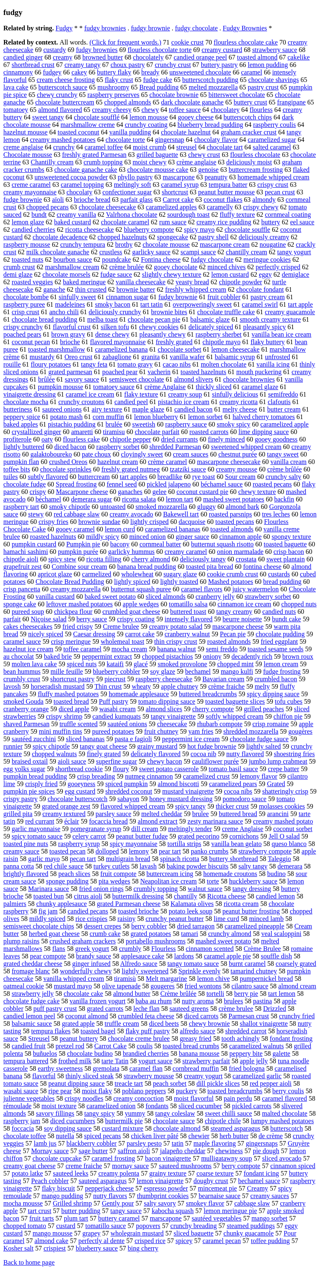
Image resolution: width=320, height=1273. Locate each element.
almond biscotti (178, 783)
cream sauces (190, 454)
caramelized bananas (172, 529)
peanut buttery (79, 1038)
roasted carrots (209, 431)
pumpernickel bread (266, 978)
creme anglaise (23, 147)
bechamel (197, 671)
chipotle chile (223, 1120)
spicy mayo (199, 229)
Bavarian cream (223, 678)
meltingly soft (132, 184)
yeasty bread (192, 281)
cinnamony (18, 72)
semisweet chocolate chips (38, 926)
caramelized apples (171, 207)
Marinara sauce (48, 888)
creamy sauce (21, 851)
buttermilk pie (123, 1120)
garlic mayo (44, 858)
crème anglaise (196, 162)
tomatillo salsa (188, 604)
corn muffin (108, 416)
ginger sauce (192, 536)
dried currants (179, 439)
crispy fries (53, 521)
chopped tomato (24, 1225)
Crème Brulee (262, 948)
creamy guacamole (290, 311)
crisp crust (25, 311)
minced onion (147, 536)
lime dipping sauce (263, 431)
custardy (54, 49)
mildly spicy (103, 536)
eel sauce (302, 222)
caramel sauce (22, 641)
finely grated (103, 753)
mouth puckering (259, 371)
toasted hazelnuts (203, 371)
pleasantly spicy (264, 326)
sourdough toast (188, 214)
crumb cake (105, 933)
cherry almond (150, 559)
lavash (148, 866)
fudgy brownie (150, 28)
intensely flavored (188, 619)
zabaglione (116, 356)
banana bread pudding (146, 566)
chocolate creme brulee (139, 1038)
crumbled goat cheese (131, 611)
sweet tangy (48, 117)
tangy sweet (283, 454)
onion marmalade (240, 551)
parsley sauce (113, 813)
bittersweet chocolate (236, 94)
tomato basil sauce (233, 768)
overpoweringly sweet (202, 304)
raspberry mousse (26, 244)
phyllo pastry (135, 177)
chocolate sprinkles (65, 469)
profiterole (17, 439)
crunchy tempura (82, 244)
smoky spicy (233, 424)
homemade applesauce (139, 693)
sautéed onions (127, 723)
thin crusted (90, 289)
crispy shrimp (64, 716)
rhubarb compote (219, 723)
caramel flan (146, 1068)
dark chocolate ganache (192, 102)
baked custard (72, 222)
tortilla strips (184, 843)
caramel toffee (104, 147)
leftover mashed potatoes (79, 604)
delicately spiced (210, 326)
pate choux (96, 454)
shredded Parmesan (175, 446)
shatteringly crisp (285, 791)
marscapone (165, 1218)
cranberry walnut (187, 634)
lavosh (12, 686)
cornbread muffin (195, 1068)
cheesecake (172, 723)
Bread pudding (159, 87)
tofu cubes (288, 701)
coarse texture (214, 1173)
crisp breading (96, 776)
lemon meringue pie (230, 1210)
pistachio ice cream (184, 401)
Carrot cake (178, 199)
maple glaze (148, 409)
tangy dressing (251, 888)
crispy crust (273, 184)
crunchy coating (146, 124)
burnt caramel (247, 963)
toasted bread (71, 701)
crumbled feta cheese (146, 1016)
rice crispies (91, 918)
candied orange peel (200, 57)
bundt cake (286, 619)
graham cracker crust (249, 132)
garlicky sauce (151, 252)
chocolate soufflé (96, 117)
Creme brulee (121, 626)
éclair (71, 821)
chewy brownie (209, 1023)
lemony (139, 851)
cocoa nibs (238, 791)
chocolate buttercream (64, 102)
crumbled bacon (275, 678)
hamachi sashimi (25, 551)
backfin (284, 499)
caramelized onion (111, 1105)
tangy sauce (126, 1210)
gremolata (106, 1068)
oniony (212, 656)
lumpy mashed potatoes (282, 1120)
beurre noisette (242, 619)
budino (276, 873)
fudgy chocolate (196, 28)
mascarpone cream (224, 244)
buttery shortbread (233, 858)
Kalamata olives (192, 903)
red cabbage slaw (77, 514)
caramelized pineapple (254, 926)
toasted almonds (232, 529)
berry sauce (92, 619)
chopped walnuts (54, 753)
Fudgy (63, 28)
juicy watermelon (255, 589)
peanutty (216, 177)
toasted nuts (27, 259)
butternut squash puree (141, 589)
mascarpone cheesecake (228, 461)
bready (150, 72)
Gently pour (118, 1203)
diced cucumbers (72, 1120)
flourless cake (81, 439)
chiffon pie (287, 716)
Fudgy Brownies (245, 28)
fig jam (48, 911)
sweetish (143, 424)
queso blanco (289, 843)
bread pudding (282, 581)
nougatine (273, 244)
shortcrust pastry (72, 678)
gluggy (206, 506)
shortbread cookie (78, 768)
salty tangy (253, 866)
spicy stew (62, 559)
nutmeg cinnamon (149, 776)
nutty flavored (245, 753)
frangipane (291, 102)
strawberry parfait (206, 1061)
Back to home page (29, 1262)
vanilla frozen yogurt (97, 1001)
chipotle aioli (20, 559)
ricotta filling (103, 559)
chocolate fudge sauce (259, 738)
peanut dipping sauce (76, 1083)
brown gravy (68, 334)
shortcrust (175, 192)
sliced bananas (85, 738)
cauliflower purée (215, 761)
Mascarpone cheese (82, 491)
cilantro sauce (249, 986)
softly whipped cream (235, 716)
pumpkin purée (78, 551)
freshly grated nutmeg (130, 469)
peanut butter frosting (251, 911)
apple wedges (141, 604)
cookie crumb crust (232, 574)
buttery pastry (219, 64)
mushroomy (113, 87)
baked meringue (84, 281)
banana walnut (176, 649)
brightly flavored (25, 873)
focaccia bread (108, 821)
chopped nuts (299, 604)
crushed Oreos (68, 461)
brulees (233, 1001)
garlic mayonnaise (36, 828)
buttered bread (238, 813)
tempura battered (25, 1061)
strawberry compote (265, 851)
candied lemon (275, 896)
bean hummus (21, 671)
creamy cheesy (112, 109)
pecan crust (280, 192)
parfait (12, 619)
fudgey (52, 72)
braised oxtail (30, 761)
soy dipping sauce (68, 1128)
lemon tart (179, 499)
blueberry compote (149, 229)
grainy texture (167, 1173)
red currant (39, 821)
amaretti (82, 431)
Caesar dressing (94, 634)
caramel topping (82, 184)
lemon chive (213, 978)
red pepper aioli (270, 1083)
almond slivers (193, 379)
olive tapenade (121, 986)
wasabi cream (117, 708)
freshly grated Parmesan (94, 154)
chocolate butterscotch (78, 798)
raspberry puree (24, 304)
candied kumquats (116, 716)
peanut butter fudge (142, 836)
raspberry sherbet (218, 334)
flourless (261, 109)
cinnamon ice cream (244, 604)
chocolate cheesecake (107, 207)
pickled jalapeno (168, 484)
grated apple (78, 1023)
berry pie (246, 993)
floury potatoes (51, 364)
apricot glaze (55, 574)
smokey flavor (205, 1203)
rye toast (203, 476)
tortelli (215, 993)
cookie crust (187, 42)
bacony (119, 544)
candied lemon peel (29, 1016)
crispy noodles (84, 1098)
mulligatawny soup (226, 1158)
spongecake (172, 237)
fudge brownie (22, 199)
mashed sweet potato (223, 941)
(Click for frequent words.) (125, 42)
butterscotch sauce (63, 87)
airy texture (107, 409)
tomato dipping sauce (166, 701)
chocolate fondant (260, 289)
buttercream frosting (256, 169)
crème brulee (235, 1008)
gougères (300, 731)
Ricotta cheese (226, 896)
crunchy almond (229, 933)
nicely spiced (45, 634)
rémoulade (17, 1105)
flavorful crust (72, 326)
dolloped (107, 851)
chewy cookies (159, 326)
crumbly (130, 948)
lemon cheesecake (235, 349)
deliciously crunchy (115, 311)
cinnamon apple (240, 536)
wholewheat (137, 574)
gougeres (162, 986)
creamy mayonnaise (30, 192)
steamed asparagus (235, 1128)
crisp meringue (71, 641)
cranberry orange (26, 708)
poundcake (116, 259)
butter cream (283, 409)
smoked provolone (183, 664)
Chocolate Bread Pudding (69, 581)
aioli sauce (72, 761)
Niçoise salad (49, 619)
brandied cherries (146, 1053)
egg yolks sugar (24, 768)
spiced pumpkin (126, 783)
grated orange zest (66, 806)
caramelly (220, 207)
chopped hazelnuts (122, 237)
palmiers (14, 903)
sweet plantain (285, 559)
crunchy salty (283, 476)
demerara (290, 866)
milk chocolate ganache (57, 252)
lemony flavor (258, 776)
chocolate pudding (280, 634)
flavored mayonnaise (118, 341)
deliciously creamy (264, 237)
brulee (200, 813)
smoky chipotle (69, 506)
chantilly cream (246, 252)
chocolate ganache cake (85, 169)
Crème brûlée (178, 993)
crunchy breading (193, 1225)
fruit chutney (161, 731)
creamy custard (222, 49)
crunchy (64, 147)
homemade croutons (230, 873)
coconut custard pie (202, 491)
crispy (38, 491)
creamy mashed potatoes (62, 139)
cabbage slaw (252, 1203)
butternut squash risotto (222, 544)
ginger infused (91, 963)
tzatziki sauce (188, 469)
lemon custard (230, 274)
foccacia (23, 1128)
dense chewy (112, 334)
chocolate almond (176, 1128)
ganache (54, 289)
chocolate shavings (273, 79)
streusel (186, 147)
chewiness (229, 1150)
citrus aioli (88, 896)
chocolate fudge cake (31, 1001)
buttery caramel (119, 1218)
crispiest (54, 1248)
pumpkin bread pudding (35, 776)
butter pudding (80, 1210)
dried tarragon (196, 926)
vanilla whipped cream (73, 978)
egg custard (80, 791)
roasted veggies (32, 281)
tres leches (276, 514)
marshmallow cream (72, 266)
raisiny (127, 918)
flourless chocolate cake (246, 42)
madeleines (70, 304)
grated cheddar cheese (32, 963)
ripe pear (60, 1090)
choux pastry (127, 64)
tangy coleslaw (175, 1113)
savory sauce (82, 379)
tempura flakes (51, 1031)
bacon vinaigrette (168, 1158)
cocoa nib (203, 753)
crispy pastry (20, 798)
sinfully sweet (77, 296)
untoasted (112, 506)
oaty (47, 439)
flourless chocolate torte (160, 49)
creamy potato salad (175, 626)
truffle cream (122, 1023)
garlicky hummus (131, 551)
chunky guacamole (248, 1233)
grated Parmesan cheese (128, 903)
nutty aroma (198, 1001)
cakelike (299, 57)
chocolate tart (225, 147)
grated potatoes (150, 933)
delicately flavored (156, 753)
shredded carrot (245, 1031)
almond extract (158, 821)
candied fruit (28, 1046)
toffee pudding (270, 1240)
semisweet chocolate (136, 379)
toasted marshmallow (56, 349)
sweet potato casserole (169, 768)
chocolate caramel (125, 222)
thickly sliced (214, 386)
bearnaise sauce (219, 1195)
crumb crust (19, 266)
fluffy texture (237, 214)
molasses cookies (282, 806)
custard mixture (122, 1128)
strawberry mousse (149, 1075)
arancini (278, 813)
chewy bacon (164, 761)
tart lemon (281, 993)
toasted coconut (78, 132)
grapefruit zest (22, 566)
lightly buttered (23, 446)
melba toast (102, 319)
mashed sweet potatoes (233, 499)
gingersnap (169, 139)
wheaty (141, 686)
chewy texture (257, 491)
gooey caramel (75, 529)
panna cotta (18, 866)
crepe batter (283, 768)
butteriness (17, 409)
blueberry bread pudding (210, 124)
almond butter (131, 993)
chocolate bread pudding (44, 319)
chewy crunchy (57, 94)
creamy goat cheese (29, 1165)
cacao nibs (177, 364)
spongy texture (291, 536)
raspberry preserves (114, 94)
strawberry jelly (33, 993)
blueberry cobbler (116, 671)
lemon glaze (28, 222)
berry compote (241, 1165)
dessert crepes (102, 926)
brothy (123, 244)
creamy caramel (186, 551)
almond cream (297, 986)
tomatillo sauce (105, 1225)
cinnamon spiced (292, 1165)
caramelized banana (121, 349)
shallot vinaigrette (264, 1023)
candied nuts (279, 611)
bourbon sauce (72, 259)
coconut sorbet (292, 828)
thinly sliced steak (89, 1075)
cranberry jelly (215, 596)
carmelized (96, 574)
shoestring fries (294, 753)
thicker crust (232, 806)
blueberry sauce (97, 1248)
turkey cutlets (111, 866)
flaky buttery (267, 341)
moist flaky (97, 1090)
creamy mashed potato (283, 821)
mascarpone (179, 177)
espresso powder (166, 1188)
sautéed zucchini (34, 738)
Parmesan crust (248, 1016)
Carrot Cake (110, 1046)
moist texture (59, 1105)
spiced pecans (102, 1135)
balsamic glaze (210, 319)
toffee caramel (82, 649)
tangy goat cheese (104, 746)
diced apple (74, 708)
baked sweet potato (110, 596)
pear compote (48, 956)
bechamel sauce (259, 1180)
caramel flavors (201, 589)
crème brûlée (284, 469)
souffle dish (276, 956)
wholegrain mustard (137, 1233)
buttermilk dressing (138, 896)
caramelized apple (284, 424)
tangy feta (94, 364)
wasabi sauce (20, 1090)
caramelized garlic (257, 1075)
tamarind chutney (253, 971)
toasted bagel (97, 1031)
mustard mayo (73, 986)
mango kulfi (237, 671)
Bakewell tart (181, 514)
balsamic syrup (235, 356)
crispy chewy (260, 207)
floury (121, 768)
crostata (246, 559)
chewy (150, 109)
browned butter (102, 57)
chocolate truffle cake (226, 311)
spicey (183, 1240)
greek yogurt (92, 948)
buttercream (94, 476)
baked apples (20, 424)
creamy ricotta (239, 401)
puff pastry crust (55, 1008)
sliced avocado (282, 1158)
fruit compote (118, 873)
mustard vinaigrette (188, 791)
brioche (70, 341)
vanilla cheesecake (140, 281)
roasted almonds (228, 641)
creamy (62, 57)
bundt (39, 214)
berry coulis (288, 1090)
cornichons (244, 836)
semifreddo (283, 394)
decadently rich (251, 656)
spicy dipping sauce (273, 693)
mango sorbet (269, 1218)
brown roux (297, 656)
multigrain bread (128, 858)
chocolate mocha (25, 401)
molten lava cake (34, 664)
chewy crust (204, 154)
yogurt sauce (155, 1061)
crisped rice (150, 1240)
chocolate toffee (24, 1135)
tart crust (39, 1210)
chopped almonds (127, 102)
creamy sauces (269, 1195)
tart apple (300, 304)
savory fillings (55, 1113)
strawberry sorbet (268, 596)
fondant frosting (291, 1038)
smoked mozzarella (161, 506)
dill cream (144, 828)
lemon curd (120, 529)
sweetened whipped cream (246, 446)
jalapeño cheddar (182, 1150)
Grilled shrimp (72, 1203)
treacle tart (129, 1083)
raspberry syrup (79, 843)
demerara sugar (91, 499)
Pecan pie (233, 634)
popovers (148, 1225)
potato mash (66, 416)
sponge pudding (67, 881)
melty (262, 686)
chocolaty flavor (216, 139)
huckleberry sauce (253, 881)
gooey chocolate (175, 266)
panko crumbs (209, 851)
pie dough (266, 1150)
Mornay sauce (50, 1150)
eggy (265, 274)
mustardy (42, 356)
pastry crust (263, 87)
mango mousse (52, 1233)
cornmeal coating (288, 214)
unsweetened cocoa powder (71, 177)
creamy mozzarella (75, 589)
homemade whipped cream (273, 177)
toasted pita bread (209, 566)
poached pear (120, 371)
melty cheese (239, 409)
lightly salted (263, 746)
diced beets (164, 1023)
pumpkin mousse (60, 386)
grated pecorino (199, 836)
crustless (110, 252)
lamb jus (45, 1143)
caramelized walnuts (256, 1046)
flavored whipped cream (132, 806)
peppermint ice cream (191, 738)
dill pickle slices (218, 1083)
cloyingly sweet (142, 454)
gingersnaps (262, 1143)
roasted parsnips (230, 514)
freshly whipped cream (195, 289)
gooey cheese (196, 117)
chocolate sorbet (179, 349)
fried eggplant (279, 641)
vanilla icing (273, 364)
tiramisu (114, 431)
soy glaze (162, 671)
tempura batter (228, 184)
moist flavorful (194, 1098)
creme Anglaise (242, 828)
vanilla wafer (187, 356)
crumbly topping (155, 888)
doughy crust (210, 1180)
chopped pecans (47, 207)
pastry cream (267, 296)
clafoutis (279, 401)
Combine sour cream (79, 566)
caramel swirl (260, 304)
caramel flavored (284, 1098)
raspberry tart (21, 506)
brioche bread (92, 199)
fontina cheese (262, 566)
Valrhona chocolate (131, 214)
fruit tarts (41, 1218)
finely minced (226, 439)
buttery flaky (114, 72)
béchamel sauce (222, 484)
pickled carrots (252, 1105)
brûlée (46, 379)
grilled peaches (264, 708)
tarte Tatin (115, 1061)
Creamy (257, 1188)
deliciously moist (249, 162)
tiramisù (125, 978)
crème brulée (126, 266)
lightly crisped (149, 521)
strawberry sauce (274, 49)
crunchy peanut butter (174, 918)
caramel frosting (113, 1158)
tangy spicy (99, 1113)
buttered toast (188, 611)
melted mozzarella (213, 87)
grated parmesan (70, 371)
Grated (276, 783)
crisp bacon (288, 551)
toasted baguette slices (235, 701)
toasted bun (48, 896)
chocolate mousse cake (157, 169)
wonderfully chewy (86, 971)
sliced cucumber (200, 1105)
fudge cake (157, 79)
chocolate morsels (66, 274)
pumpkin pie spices (29, 791)
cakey (79, 72)
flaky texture (141, 394)
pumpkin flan (21, 461)
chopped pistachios (167, 656)
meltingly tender (190, 828)
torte (213, 881)
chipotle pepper (130, 439)
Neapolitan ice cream (168, 881)
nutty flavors (110, 1195)
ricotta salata (139, 499)
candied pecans (88, 911)
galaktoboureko (51, 454)
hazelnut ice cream (28, 649)
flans (58, 948)
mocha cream (130, 649)
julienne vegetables (29, 1098)
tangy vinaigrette (173, 716)
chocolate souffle (247, 229)
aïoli (58, 199)
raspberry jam (21, 1120)
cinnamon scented (210, 948)
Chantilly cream (52, 162)
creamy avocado (131, 514)
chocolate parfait (157, 431)
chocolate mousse (166, 244)
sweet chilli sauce (228, 1113)
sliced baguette (194, 1233)
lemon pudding (268, 64)
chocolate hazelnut (186, 132)
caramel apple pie (227, 956)
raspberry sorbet (118, 446)
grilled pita (17, 813)
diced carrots (201, 1016)
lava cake (15, 87)
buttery (270, 222)
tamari (189, 933)
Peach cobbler (50, 1180)
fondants (156, 1105)
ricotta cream (241, 903)
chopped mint (235, 664)
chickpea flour (73, 611)
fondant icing (261, 1173)
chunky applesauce (61, 903)
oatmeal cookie (23, 986)
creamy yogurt (203, 1075)
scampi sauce (198, 252)
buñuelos (45, 1053)
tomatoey (15, 109)
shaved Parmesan (26, 723)
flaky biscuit (58, 1188)
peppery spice (21, 416)
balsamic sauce (32, 1023)
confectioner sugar (127, 192)
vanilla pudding (130, 132)
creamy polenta (118, 1173)
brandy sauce (93, 956)
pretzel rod (69, 1046)
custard (65, 1225)
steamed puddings (251, 1225)
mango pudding (62, 1195)
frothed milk (75, 1061)
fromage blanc (31, 971)
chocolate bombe (26, 296)
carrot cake (140, 634)
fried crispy (77, 626)
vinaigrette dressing (29, 394)
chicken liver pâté (154, 1135)
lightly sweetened (145, 971)
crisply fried (41, 783)
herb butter (234, 1135)
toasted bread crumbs (190, 1046)
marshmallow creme (87, 124)
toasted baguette (285, 544)
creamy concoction (138, 1098)
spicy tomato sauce (37, 836)
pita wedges (114, 881)
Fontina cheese (161, 259)
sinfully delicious (235, 394)
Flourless (163, 948)
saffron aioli (134, 1150)
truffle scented (79, 723)
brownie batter (135, 289)
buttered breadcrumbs (208, 693)
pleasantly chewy (163, 334)
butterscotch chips (247, 117)
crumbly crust (21, 678)
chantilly (185, 896)
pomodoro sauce (244, 798)
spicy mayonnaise (134, 843)
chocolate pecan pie (154, 319)
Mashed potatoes (230, 581)
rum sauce (172, 222)
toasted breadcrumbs (235, 1090)
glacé (141, 664)
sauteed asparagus (103, 1180)
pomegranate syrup (95, 828)
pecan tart (83, 858)
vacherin (159, 371)
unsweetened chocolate (200, 72)
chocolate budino (90, 1053)
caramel (251, 72)
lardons (184, 956)
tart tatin (151, 304)
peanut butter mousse (226, 192)
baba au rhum (153, 1001)
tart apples (134, 476)
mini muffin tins (60, 731)
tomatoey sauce (114, 386)
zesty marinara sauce (215, 821)
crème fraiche (226, 686)
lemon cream (281, 664)
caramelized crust (206, 776)
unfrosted (277, 356)
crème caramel (167, 461)
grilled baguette (157, 154)
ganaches (130, 491)
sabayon (128, 798)
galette (281, 1053)
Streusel (39, 1038)
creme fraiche (83, 1165)
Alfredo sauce (138, 963)
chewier (199, 1135)
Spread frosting (76, 484)
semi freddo (222, 649)
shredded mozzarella (250, 731)
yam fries (200, 731)
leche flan (146, 1008)
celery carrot (89, 836)
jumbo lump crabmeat (278, 761)
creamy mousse (236, 469)
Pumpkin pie (83, 544)
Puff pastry (113, 701)
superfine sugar (116, 761)
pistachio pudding (71, 424)
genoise (208, 169)
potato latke (27, 1173)
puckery (187, 1090)
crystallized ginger (36, 431)
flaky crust (119, 79)
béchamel (48, 499)
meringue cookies (266, 259)
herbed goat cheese (54, 933)
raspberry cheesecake (163, 678)
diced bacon (70, 446)
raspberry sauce (186, 424)
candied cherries (33, 229)
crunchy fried (297, 1016)
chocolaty (79, 192)
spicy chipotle (51, 746)
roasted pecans (272, 484)
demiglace (295, 274)
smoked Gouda (23, 701)
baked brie (58, 656)
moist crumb (149, 147)
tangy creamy (234, 611)
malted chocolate (285, 1113)
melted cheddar (161, 813)
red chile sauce (63, 866)
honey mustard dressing (180, 798)
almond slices (164, 708)
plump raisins (21, 941)
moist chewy (149, 162)
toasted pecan (68, 851)
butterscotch (286, 1128)
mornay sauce (130, 1165)
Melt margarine (166, 978)
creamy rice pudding (223, 222)
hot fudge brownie (212, 746)
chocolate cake (83, 993)
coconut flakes (223, 199)
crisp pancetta (21, 589)
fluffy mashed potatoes (68, 693)
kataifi (115, 664)
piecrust (115, 678)
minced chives (227, 266)
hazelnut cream (118, 461)
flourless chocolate (255, 154)
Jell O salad (284, 836)
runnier (12, 746)
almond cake (51, 1240)
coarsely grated (296, 963)
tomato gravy (135, 364)
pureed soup (28, 611)
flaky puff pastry (147, 1031)
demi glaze (17, 274)
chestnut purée (237, 454)
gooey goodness (276, 439)
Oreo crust (78, 356)
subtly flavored (48, 476)
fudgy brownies (105, 28)
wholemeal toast (122, 641)
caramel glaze (259, 386)
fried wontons (203, 986)
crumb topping (102, 162)
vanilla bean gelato (236, 843)
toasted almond (257, 57)
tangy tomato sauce (193, 963)
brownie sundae (99, 521)
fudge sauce (116, 274)
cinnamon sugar (127, 296)
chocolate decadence (60, 237)
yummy (135, 1113)
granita (150, 356)
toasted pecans (234, 521)
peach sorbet (169, 1083)
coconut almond (86, 1016)
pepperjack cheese (109, 1188)
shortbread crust (33, 64)
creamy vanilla (76, 214)
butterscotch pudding (210, 79)
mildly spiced (47, 918)
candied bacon (193, 409)
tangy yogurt (294, 252)
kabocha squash (173, 1210)
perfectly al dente (101, 1240)
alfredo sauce (197, 1031)
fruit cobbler (224, 296)
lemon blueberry (156, 416)
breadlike (170, 476)
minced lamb (266, 918)
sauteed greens (189, 1008)
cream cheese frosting (66, 79)
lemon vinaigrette (160, 1180)
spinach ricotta (179, 858)
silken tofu (115, 326)
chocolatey (225, 109)
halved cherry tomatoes (263, 416)
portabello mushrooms (156, 941)
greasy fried (195, 1038)
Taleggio (279, 858)
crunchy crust (173, 64)
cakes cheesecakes (27, 626)
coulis (144, 1046)
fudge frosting (281, 671)
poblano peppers (144, 1090)
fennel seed (122, 484)
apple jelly (254, 1061)
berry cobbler (149, 926)
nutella (65, 1135)
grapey (91, 1233)
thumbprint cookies (163, 1195)
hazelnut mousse (25, 132)
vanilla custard (55, 596)
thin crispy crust (175, 641)
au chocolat (18, 656)
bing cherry (143, 1248)
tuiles (10, 476)
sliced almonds (166, 596)
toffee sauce (185, 109)
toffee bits (16, 469)
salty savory (160, 1203)
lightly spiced (132, 581)
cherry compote (213, 708)
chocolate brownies (249, 379)
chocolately (148, 57)
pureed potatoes (113, 731)
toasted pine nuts (25, 843)
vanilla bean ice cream (281, 334)
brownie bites (169, 311)
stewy (36, 514)
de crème (270, 1135)
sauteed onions (62, 409)
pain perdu (238, 1098)
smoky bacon (112, 304)
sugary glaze (180, 574)
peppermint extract (107, 656)
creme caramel (31, 184)
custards (279, 574)
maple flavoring (214, 1143)
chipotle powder (240, 281)
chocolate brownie (174, 94)
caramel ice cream (90, 394)
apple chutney (179, 686)
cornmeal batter (160, 544)
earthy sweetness (60, 1068)
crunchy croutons (81, 401)
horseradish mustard (58, 686)
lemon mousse (149, 117)
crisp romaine (270, 723)
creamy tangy (83, 64)
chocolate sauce (174, 1120)
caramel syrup (180, 184)
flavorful (43, 1075)
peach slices (74, 873)
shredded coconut (128, 791)
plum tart (76, 1218)
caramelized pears (233, 783)
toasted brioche (138, 911)
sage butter (93, 1150)
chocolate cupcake (57, 1158)
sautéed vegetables (217, 1218)
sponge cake (19, 604)
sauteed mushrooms (185, 1165)
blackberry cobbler (92, 1143)
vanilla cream (288, 461)
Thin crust (108, 686)
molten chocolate (224, 364)
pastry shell (213, 237)
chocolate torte (125, 139)
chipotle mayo (221, 341)
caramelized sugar (272, 139)
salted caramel (272, 147)
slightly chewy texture (171, 274)
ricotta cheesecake (89, 229)
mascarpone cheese (238, 626)
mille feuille (66, 671)
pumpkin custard (34, 544)
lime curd (226, 918)
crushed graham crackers (83, 941)
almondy (264, 199)
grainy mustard (157, 746)
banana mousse (199, 1053)
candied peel (131, 401)
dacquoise (192, 521)
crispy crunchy (23, 326)
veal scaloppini (281, 933)
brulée (113, 424)
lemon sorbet (205, 416)
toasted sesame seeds (275, 649)
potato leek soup (190, 911)
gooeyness (81, 783)
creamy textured (64, 813)
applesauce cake (142, 956)
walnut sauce (205, 888)
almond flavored (60, 109)
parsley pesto (144, 1143)
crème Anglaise (165, 386)
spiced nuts (82, 664)
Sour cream (240, 476)
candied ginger (23, 57)
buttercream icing (169, 873)
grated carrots (105, 1008)
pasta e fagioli (133, 738)
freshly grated (174, 341)
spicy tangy (190, 806)
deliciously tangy (203, 559)
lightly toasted (179, 581)
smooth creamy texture (270, 319)
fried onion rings (101, 888)
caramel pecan (221, 1240)
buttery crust (250, 102)
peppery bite (246, 1053)
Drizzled (274, 1008)
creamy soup (185, 394)
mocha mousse (23, 1203)
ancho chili (64, 311)
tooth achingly (240, 1038)
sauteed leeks (70, 1173)
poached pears (22, 334)
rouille (12, 364)
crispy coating (136, 619)
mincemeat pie (217, 1188)
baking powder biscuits (197, 866)
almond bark (242, 506)
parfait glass (136, 199)
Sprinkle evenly (199, 971)
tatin (177, 1143)
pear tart (170, 851)
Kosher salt (18, 1248)
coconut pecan (31, 341)
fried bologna (247, 1068)
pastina (262, 1001)
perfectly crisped (278, 266)
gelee (159, 491)
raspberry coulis (274, 124)
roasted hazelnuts (53, 536)
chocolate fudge (24, 484)
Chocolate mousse (27, 154)
